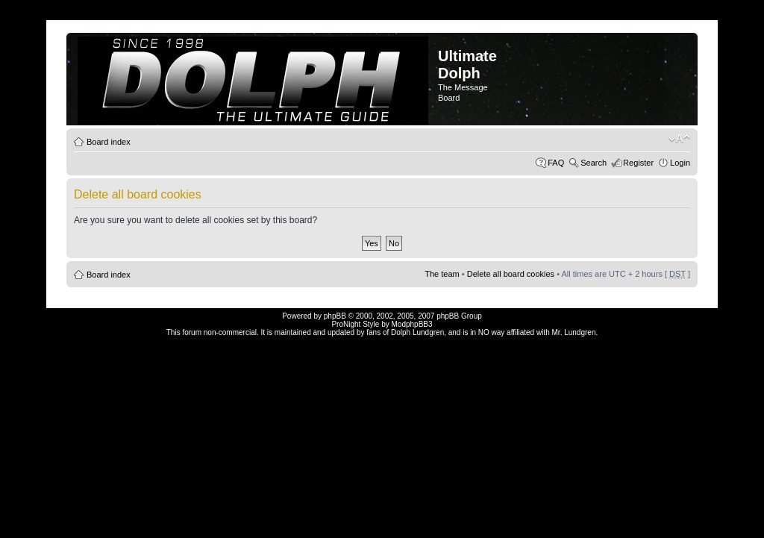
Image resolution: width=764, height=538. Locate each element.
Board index (109, 141)
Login (680, 162)
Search (593, 162)
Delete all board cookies (510, 273)
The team (442, 273)
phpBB (335, 316)
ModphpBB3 (412, 324)
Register (638, 162)
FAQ (556, 162)
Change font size (679, 139)
